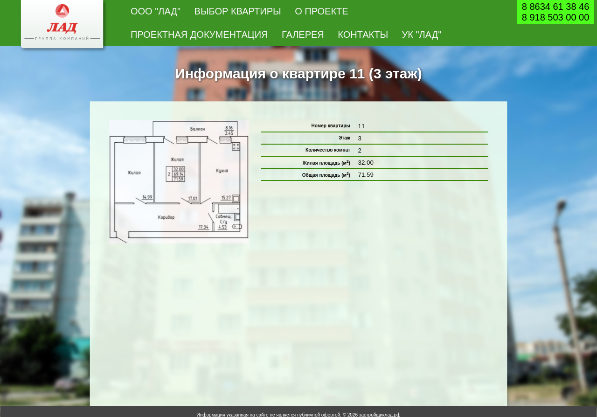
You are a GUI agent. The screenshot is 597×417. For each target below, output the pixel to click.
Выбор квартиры (237, 11)
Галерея (303, 34)
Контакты (363, 34)
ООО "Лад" (155, 11)
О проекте (321, 11)
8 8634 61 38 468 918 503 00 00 (556, 11)
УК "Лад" (422, 34)
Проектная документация (199, 34)
